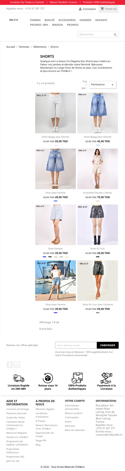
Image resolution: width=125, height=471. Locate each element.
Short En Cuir (97, 248)
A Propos (40, 420)
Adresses (70, 425)
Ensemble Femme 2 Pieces (97, 192)
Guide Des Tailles (15, 417)
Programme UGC (15, 456)
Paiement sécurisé (16, 413)
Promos (72, 25)
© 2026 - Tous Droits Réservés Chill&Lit (62, 466)
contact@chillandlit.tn (109, 434)
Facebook (10, 364)
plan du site (12, 460)
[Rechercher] (98, 34)
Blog (38, 444)
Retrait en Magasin (16, 432)
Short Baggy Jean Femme (55, 136)
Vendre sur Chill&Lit (17, 437)
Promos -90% (39, 25)
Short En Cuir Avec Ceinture (98, 304)
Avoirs (68, 421)
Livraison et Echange (17, 409)
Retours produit (73, 413)
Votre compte (75, 401)
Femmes (35, 20)
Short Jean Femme (55, 192)
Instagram (17, 364)
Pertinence (102, 85)
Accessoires (67, 20)
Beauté (50, 20)
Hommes (85, 20)
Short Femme (55, 248)
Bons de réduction (75, 430)
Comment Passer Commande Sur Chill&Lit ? (15, 425)
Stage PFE (41, 440)
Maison (57, 25)
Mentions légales (45, 409)
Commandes (72, 417)
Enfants (101, 20)
